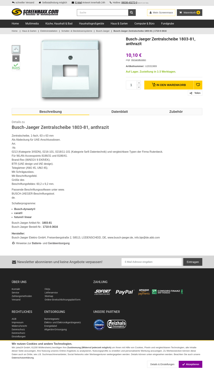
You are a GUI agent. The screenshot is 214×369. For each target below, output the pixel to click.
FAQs (47, 289)
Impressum (17, 322)
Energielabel (50, 326)
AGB (14, 319)
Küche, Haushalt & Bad (58, 23)
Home (15, 23)
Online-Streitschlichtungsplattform (62, 299)
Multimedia (32, 23)
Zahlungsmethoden (22, 296)
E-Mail (78, 2)
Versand (16, 299)
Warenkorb (169, 85)
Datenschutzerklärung (23, 357)
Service (15, 292)
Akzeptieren (190, 364)
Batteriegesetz (51, 319)
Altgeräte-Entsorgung (55, 329)
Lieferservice (51, 292)
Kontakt (16, 289)
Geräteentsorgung (59, 243)
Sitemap (49, 296)
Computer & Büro (144, 23)
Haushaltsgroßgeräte (91, 23)
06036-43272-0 (129, 2)
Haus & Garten (119, 23)
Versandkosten (138, 60)
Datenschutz (18, 329)
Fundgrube (167, 23)
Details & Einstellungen (162, 364)
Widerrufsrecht (19, 326)
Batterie (36, 243)
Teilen (195, 93)
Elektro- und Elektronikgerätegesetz (62, 322)
